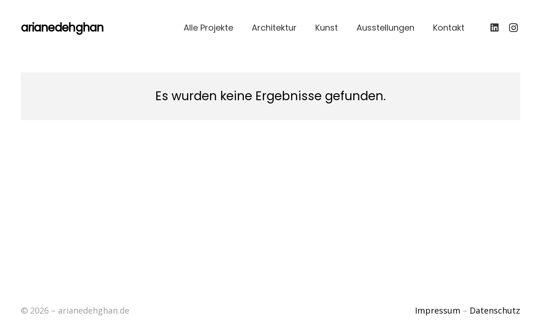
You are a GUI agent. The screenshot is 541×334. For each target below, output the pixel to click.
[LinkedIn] (494, 28)
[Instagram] (513, 28)
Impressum (437, 310)
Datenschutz (495, 310)
